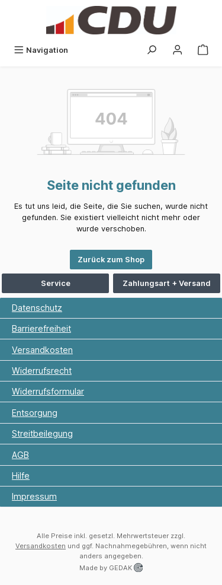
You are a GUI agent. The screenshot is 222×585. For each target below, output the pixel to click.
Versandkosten (42, 350)
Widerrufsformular (48, 391)
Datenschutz (37, 308)
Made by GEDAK (111, 568)
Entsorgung (34, 413)
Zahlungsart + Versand (167, 283)
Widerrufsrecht (42, 370)
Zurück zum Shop (111, 259)
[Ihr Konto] (178, 50)
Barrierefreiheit (41, 328)
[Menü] (41, 50)
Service (55, 283)
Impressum (34, 496)
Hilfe (21, 475)
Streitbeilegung (42, 433)
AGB (20, 455)
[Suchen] (152, 50)
